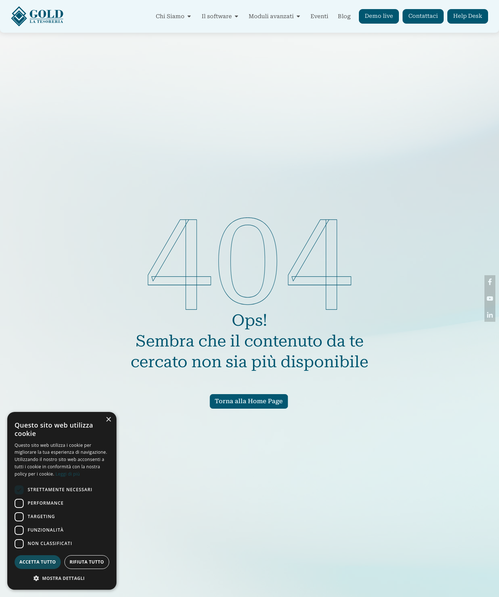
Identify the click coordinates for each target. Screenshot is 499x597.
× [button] (108, 419)
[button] (62, 578)
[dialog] (61, 501)
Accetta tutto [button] (37, 562)
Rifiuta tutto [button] (87, 562)
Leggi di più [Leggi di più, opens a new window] (68, 474)
